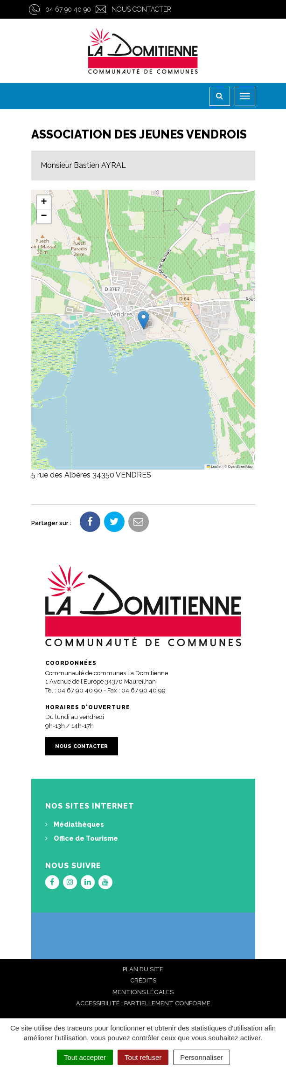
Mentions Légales (143, 992)
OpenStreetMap (240, 466)
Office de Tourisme (81, 838)
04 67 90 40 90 (68, 9)
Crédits (143, 980)
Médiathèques (74, 824)
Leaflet (214, 466)
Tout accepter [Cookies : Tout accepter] (85, 1057)
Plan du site (143, 969)
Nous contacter (141, 9)
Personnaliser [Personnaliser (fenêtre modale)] (201, 1057)
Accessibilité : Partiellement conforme (143, 1003)
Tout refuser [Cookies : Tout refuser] (143, 1057)
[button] (143, 320)
